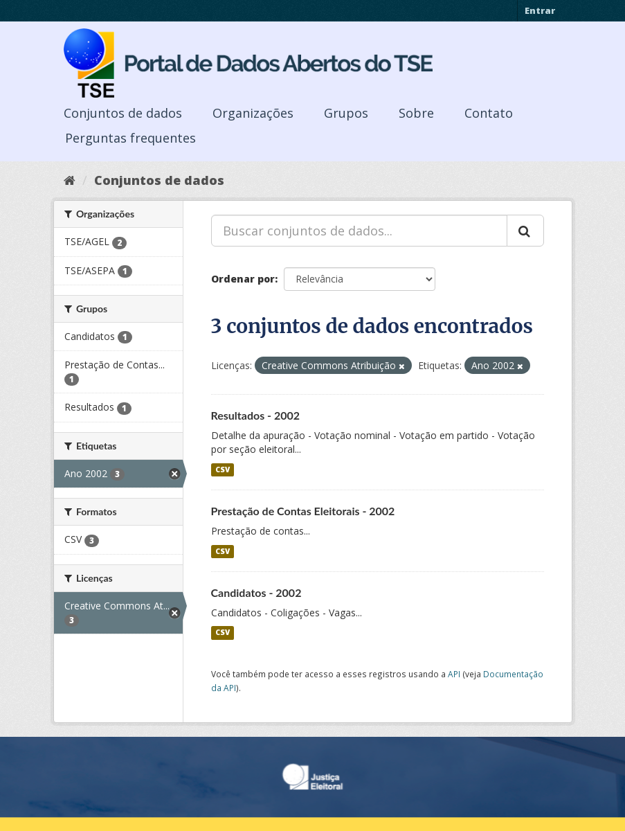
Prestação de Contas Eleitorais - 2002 (303, 510)
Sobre (416, 113)
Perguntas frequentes (130, 137)
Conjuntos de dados (123, 113)
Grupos (346, 113)
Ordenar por (243, 278)
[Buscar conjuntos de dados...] (359, 231)
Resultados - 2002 (255, 415)
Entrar (540, 10)
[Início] (69, 180)
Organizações (252, 113)
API (454, 673)
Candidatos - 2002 (256, 592)
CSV (222, 469)
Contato (488, 113)
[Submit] (525, 231)
